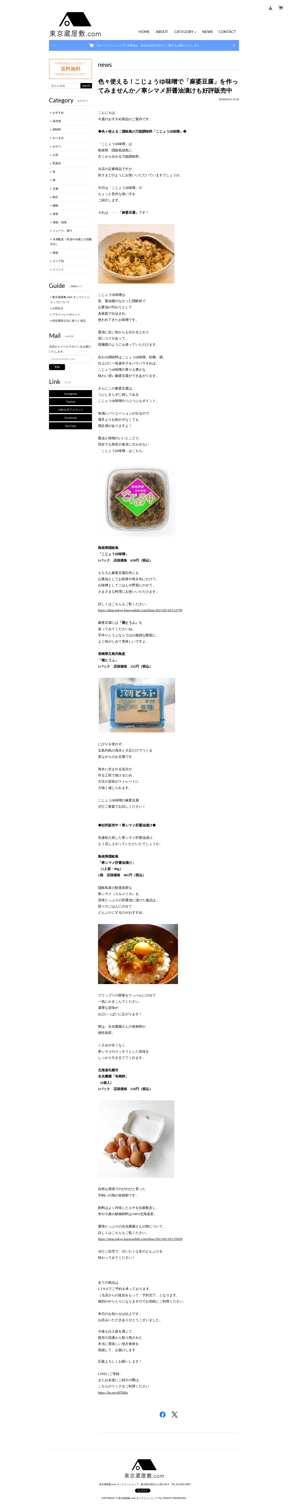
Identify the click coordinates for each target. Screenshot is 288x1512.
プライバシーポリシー (66, 314)
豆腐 (55, 188)
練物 (55, 205)
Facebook (71, 417)
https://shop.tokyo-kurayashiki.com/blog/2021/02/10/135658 (140, 1239)
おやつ (57, 146)
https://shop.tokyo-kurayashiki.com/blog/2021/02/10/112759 (140, 610)
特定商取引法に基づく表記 (69, 320)
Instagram (70, 393)
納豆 (55, 197)
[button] (185, 32)
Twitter (70, 401)
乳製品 (57, 163)
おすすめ (58, 112)
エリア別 (58, 261)
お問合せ (57, 308)
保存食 (57, 121)
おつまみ (58, 137)
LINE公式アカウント (70, 409)
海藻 (55, 213)
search (86, 85)
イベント (58, 269)
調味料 (57, 129)
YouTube (70, 426)
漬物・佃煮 (60, 222)
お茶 (55, 154)
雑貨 (55, 252)
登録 (57, 366)
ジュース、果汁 (62, 230)
